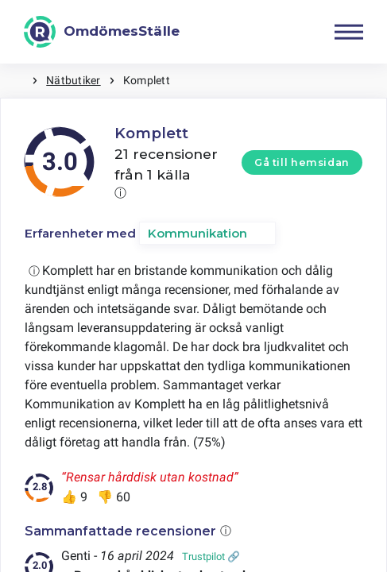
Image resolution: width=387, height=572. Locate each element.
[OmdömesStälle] (102, 32)
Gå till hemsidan (302, 162)
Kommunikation (197, 233)
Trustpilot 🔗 (211, 556)
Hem (16, 81)
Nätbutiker (73, 80)
